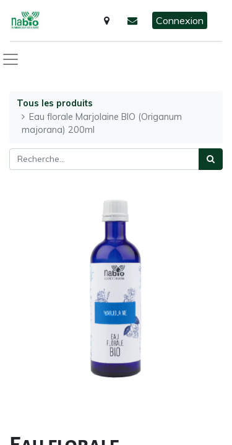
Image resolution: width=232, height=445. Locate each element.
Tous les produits (55, 103)
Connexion (180, 20)
